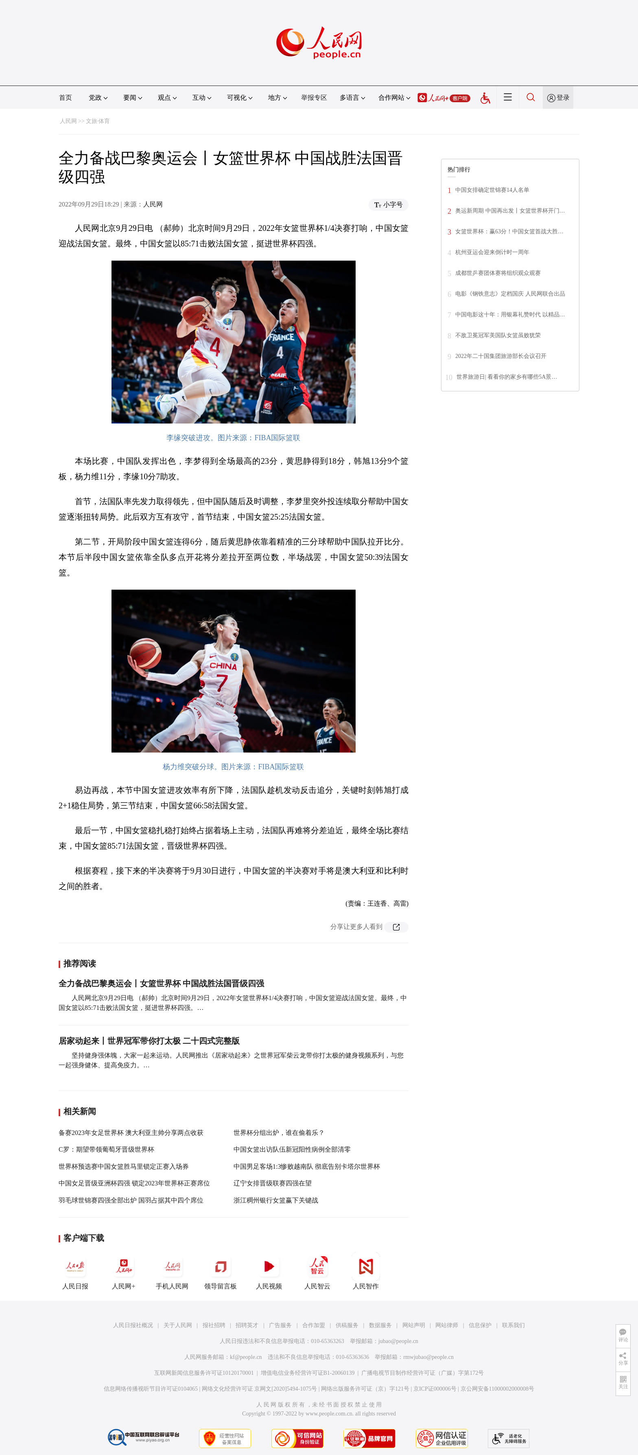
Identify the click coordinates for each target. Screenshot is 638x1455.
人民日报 (75, 1271)
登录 (563, 97)
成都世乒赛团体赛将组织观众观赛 (498, 273)
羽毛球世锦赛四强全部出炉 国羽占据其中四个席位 (131, 1200)
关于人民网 (178, 1325)
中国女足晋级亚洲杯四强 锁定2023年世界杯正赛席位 (134, 1183)
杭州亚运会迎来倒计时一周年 (492, 252)
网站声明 (413, 1325)
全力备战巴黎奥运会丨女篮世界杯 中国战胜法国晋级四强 (161, 983)
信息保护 (480, 1325)
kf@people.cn (246, 1357)
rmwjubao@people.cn (428, 1357)
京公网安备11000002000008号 (497, 1389)
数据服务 (380, 1325)
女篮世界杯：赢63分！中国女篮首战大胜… (509, 231)
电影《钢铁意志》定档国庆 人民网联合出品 (510, 294)
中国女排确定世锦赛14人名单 (492, 190)
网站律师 (446, 1325)
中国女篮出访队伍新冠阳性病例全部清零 (292, 1149)
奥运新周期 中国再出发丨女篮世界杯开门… (510, 211)
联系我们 (513, 1325)
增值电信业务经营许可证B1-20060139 (308, 1373)
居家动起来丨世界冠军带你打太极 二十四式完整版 (149, 1040)
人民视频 (269, 1271)
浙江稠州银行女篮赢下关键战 (276, 1200)
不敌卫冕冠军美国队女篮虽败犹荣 (498, 335)
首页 (65, 97)
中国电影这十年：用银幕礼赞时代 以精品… (510, 315)
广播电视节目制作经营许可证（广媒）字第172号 (422, 1373)
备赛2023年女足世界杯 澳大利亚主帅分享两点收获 (131, 1132)
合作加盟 (313, 1325)
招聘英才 (247, 1325)
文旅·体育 (98, 121)
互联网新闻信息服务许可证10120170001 (204, 1373)
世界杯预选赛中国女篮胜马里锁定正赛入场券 (124, 1166)
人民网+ (123, 1271)
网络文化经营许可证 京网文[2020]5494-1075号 (259, 1389)
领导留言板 (220, 1271)
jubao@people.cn (398, 1341)
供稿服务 (347, 1325)
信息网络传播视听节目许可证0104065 (151, 1389)
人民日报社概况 (133, 1325)
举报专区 (314, 97)
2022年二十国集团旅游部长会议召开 (500, 356)
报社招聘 (214, 1325)
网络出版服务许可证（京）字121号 (365, 1389)
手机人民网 (172, 1271)
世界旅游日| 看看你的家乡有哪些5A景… (507, 377)
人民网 (68, 121)
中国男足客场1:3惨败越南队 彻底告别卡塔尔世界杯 (307, 1166)
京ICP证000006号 (435, 1389)
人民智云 (317, 1271)
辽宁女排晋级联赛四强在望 (273, 1183)
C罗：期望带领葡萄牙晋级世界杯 (106, 1149)
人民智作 (366, 1271)
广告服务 (280, 1325)
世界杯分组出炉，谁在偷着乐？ (279, 1132)
